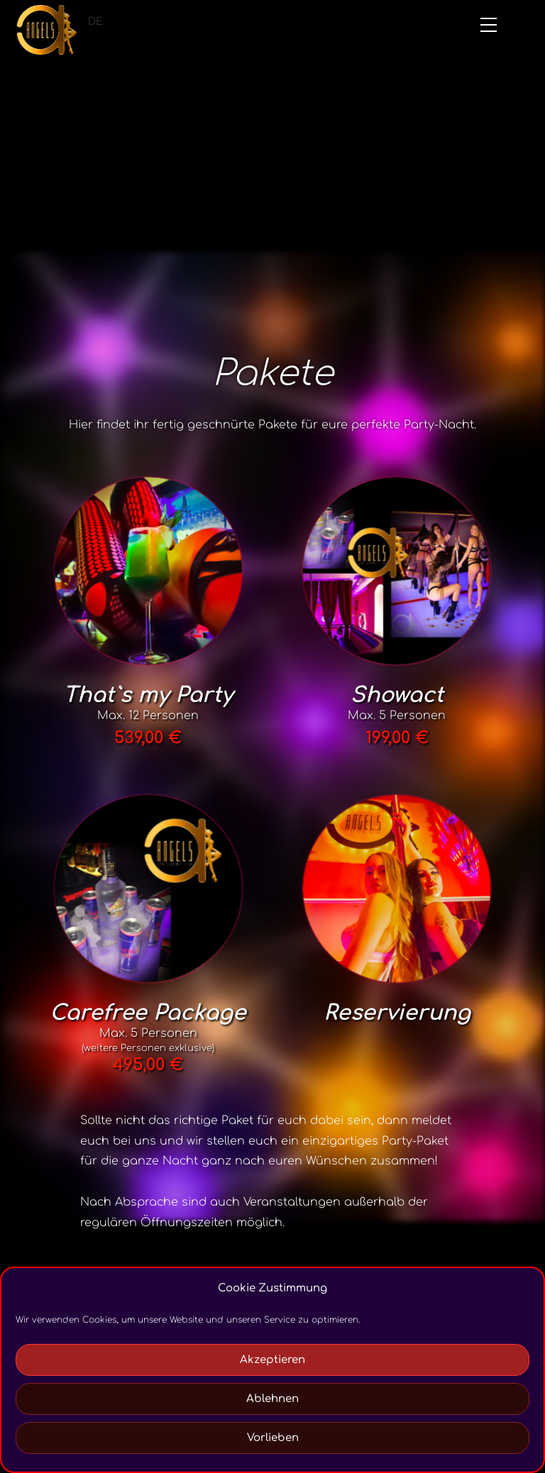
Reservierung (397, 1013)
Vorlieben (273, 1438)
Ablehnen (272, 1399)
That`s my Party (148, 695)
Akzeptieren (272, 1360)
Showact (397, 695)
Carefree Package (148, 1013)
